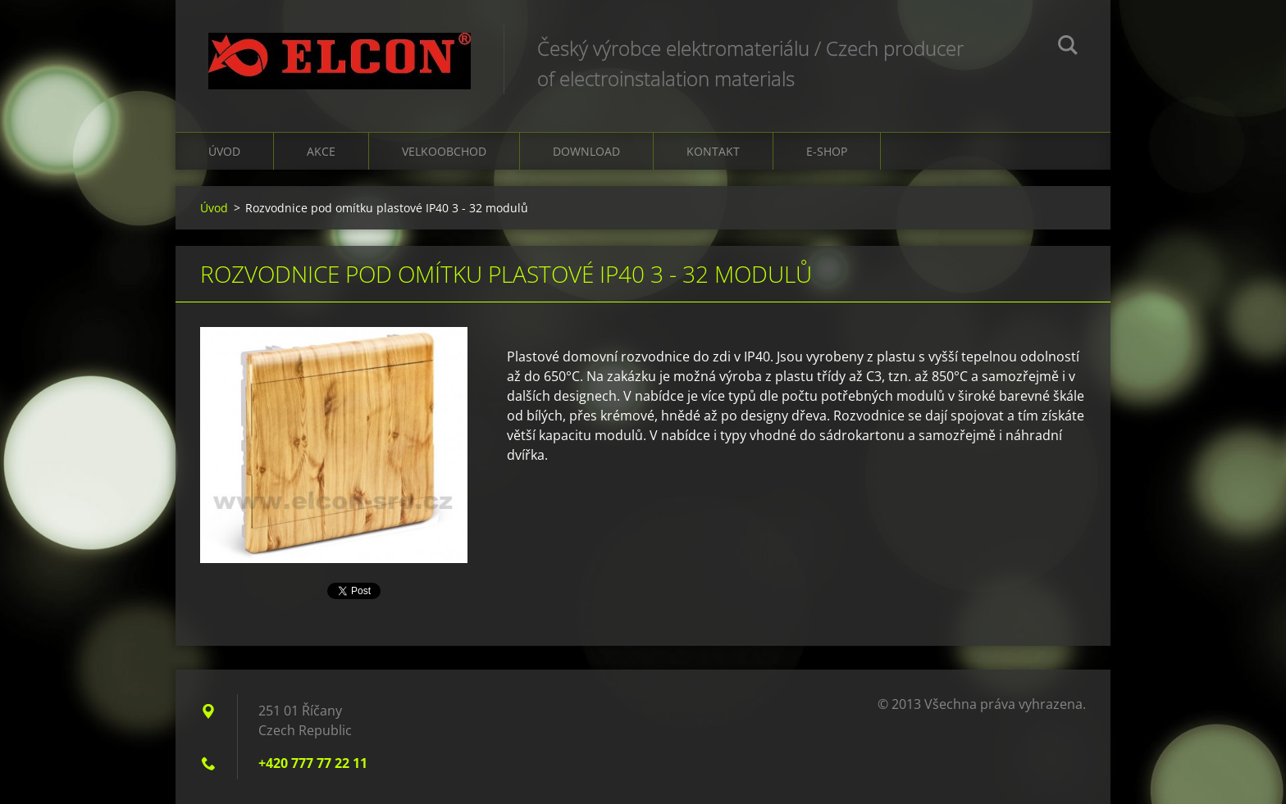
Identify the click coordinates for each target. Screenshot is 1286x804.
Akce (321, 151)
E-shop (826, 151)
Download (586, 151)
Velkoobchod (444, 151)
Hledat (1068, 47)
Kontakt (713, 151)
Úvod (224, 151)
